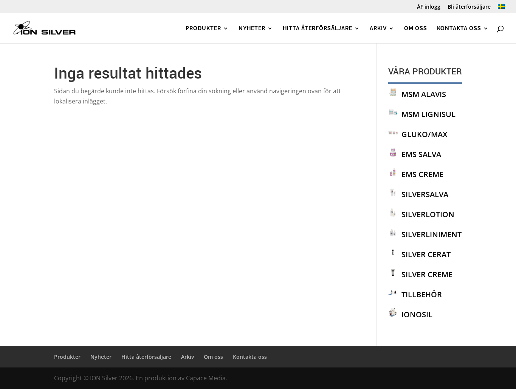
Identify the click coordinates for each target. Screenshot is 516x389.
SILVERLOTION (427, 214)
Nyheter (252, 28)
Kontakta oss (459, 28)
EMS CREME (422, 174)
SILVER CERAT (426, 254)
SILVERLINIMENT (431, 234)
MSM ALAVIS (423, 94)
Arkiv (378, 28)
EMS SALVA (421, 154)
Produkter (203, 28)
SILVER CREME (426, 274)
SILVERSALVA (424, 194)
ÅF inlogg (428, 7)
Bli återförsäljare (469, 7)
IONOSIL (416, 314)
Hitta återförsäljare (317, 28)
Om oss (415, 28)
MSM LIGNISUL (428, 114)
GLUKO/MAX (424, 134)
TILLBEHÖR (421, 294)
